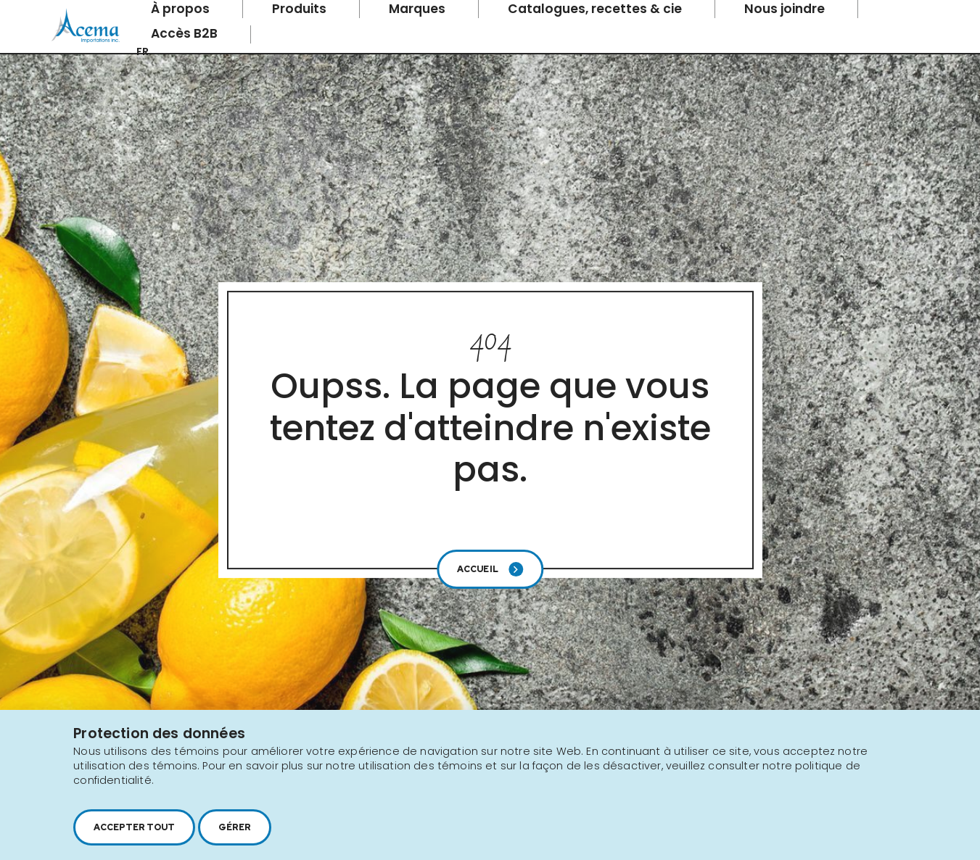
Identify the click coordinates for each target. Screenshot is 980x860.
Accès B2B (186, 33)
